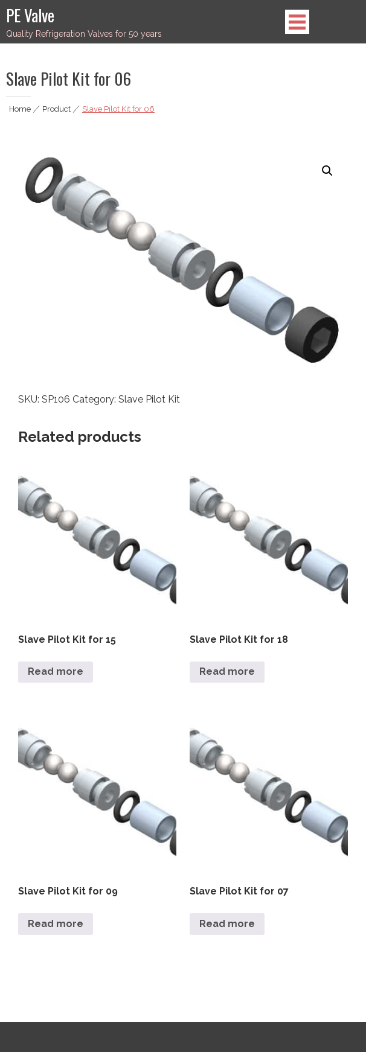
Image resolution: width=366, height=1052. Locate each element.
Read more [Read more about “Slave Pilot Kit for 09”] (55, 923)
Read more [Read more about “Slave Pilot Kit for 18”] (227, 671)
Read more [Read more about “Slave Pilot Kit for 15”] (55, 671)
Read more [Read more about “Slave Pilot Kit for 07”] (227, 923)
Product (56, 108)
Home (20, 108)
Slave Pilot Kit (149, 399)
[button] (327, 171)
